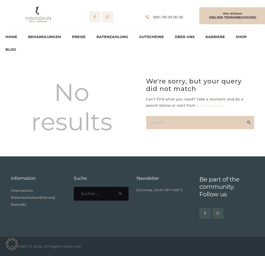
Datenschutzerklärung (33, 197)
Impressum (22, 190)
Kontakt (19, 204)
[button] (12, 244)
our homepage (210, 105)
